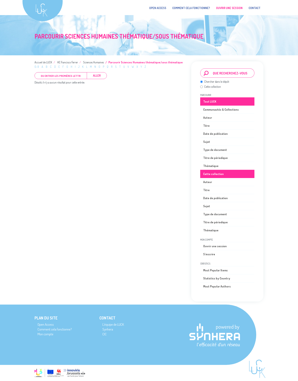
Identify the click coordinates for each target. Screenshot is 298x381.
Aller (97, 75)
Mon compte (45, 334)
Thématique (210, 166)
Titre (206, 125)
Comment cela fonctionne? (191, 8)
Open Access (157, 8)
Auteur (207, 117)
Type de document (215, 149)
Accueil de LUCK (43, 62)
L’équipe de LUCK (113, 324)
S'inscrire (209, 254)
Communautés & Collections (221, 109)
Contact (254, 8)
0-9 (37, 66)
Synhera (107, 329)
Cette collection (210, 86)
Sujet (206, 141)
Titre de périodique (215, 158)
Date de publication (215, 133)
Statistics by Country (216, 278)
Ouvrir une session (215, 246)
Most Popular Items (215, 270)
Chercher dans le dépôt (214, 81)
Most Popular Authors (217, 286)
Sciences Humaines (93, 62)
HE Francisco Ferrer (67, 62)
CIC (104, 334)
